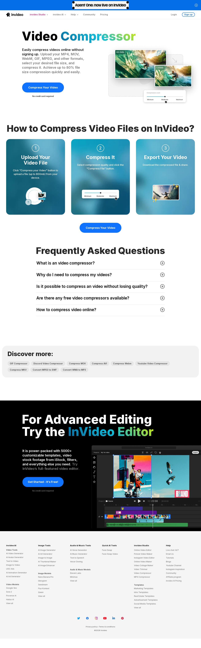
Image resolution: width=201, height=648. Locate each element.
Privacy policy (91, 627)
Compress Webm (122, 363)
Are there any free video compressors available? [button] (100, 298)
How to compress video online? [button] (100, 309)
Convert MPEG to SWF (45, 369)
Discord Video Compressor (48, 363)
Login (174, 14)
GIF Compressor (18, 363)
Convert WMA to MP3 (74, 369)
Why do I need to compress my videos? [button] (100, 274)
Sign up (188, 14)
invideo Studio (141, 545)
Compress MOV (77, 363)
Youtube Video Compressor (153, 363)
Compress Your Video (43, 87)
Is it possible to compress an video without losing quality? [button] (100, 286)
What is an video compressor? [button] (100, 263)
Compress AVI (99, 363)
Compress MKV (18, 369)
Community (89, 14)
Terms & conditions (107, 627)
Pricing (104, 14)
